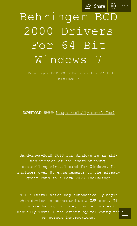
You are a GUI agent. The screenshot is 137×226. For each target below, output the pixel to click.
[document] (68, 113)
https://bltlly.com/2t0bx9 (85, 113)
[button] (94, 6)
